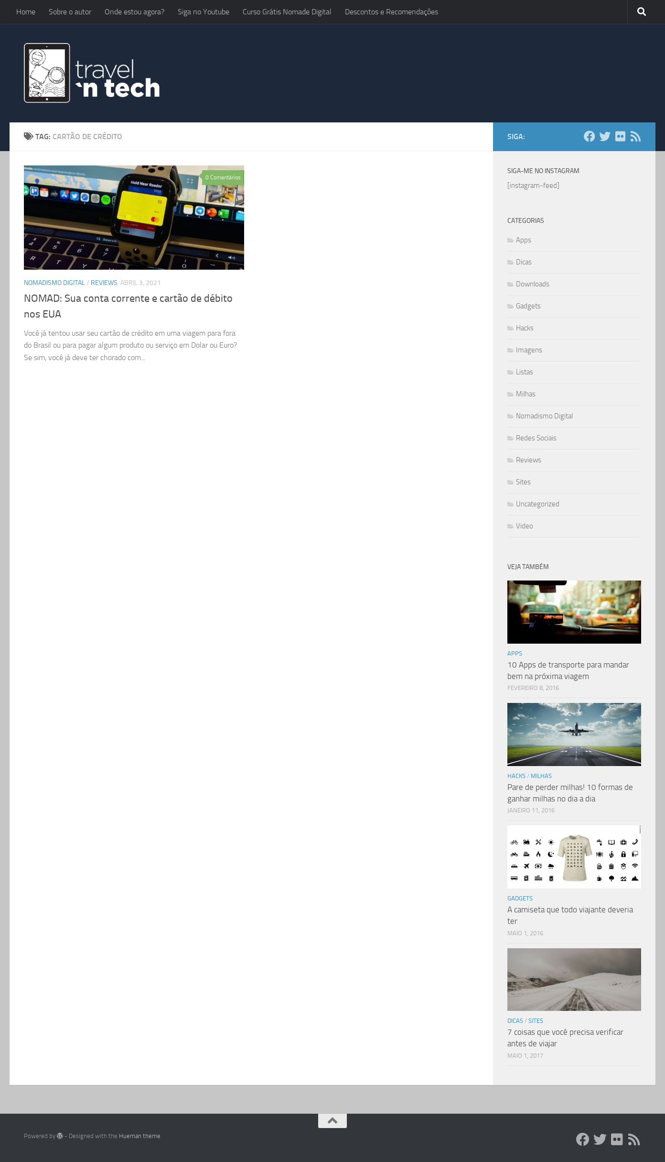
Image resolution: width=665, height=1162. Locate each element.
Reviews (104, 283)
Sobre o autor (70, 11)
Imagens (529, 350)
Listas (524, 372)
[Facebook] (589, 136)
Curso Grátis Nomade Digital (287, 11)
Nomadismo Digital (54, 283)
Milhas (526, 394)
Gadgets (528, 306)
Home (25, 11)
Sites (523, 482)
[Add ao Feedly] (635, 136)
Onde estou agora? (134, 11)
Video (524, 526)
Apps (523, 240)
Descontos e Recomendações (391, 11)
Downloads (532, 284)
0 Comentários (223, 177)
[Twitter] (605, 136)
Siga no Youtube (203, 11)
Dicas (524, 262)
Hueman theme (140, 1136)
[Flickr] (620, 136)
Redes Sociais (536, 438)
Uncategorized (537, 504)
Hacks (525, 328)
